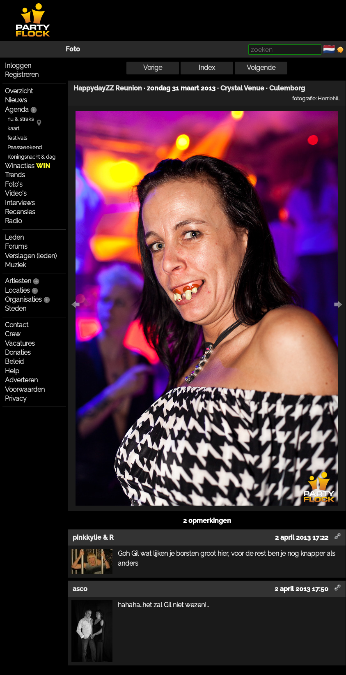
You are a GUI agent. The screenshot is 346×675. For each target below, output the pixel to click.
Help (12, 371)
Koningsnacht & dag (31, 157)
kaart (13, 128)
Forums (16, 246)
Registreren (22, 75)
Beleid (14, 361)
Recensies (20, 212)
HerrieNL (329, 98)
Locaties (17, 290)
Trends (15, 175)
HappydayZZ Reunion (107, 88)
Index (207, 68)
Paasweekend (24, 147)
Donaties (18, 352)
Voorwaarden (25, 389)
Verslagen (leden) (31, 256)
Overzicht (19, 91)
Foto (73, 49)
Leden (14, 237)
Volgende (261, 68)
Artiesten (18, 281)
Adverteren (21, 380)
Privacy (16, 398)
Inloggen (18, 65)
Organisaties (23, 299)
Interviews (20, 203)
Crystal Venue (242, 88)
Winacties (27, 166)
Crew (13, 334)
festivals (17, 138)
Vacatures (20, 343)
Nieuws (16, 100)
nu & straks (20, 119)
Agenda (17, 109)
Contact (16, 325)
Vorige (152, 68)
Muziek (15, 265)
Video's (16, 193)
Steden (15, 308)
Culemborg (287, 88)
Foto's (14, 184)
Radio (13, 221)
